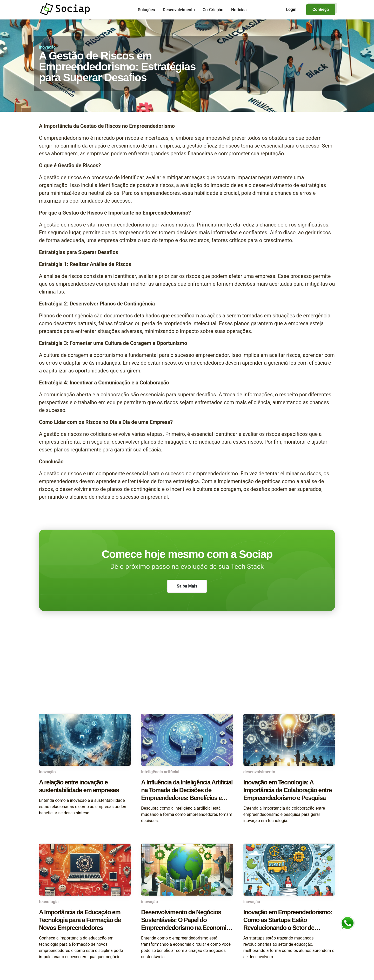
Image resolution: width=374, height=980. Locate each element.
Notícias (238, 9)
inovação (47, 47)
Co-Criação (213, 9)
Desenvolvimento (179, 9)
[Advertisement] (187, 672)
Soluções (146, 9)
